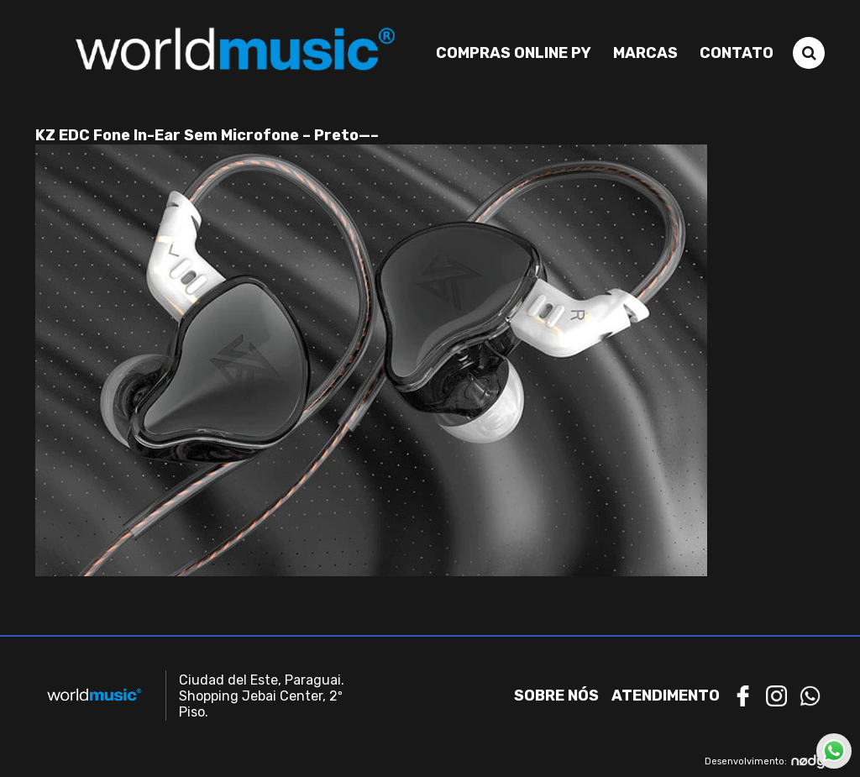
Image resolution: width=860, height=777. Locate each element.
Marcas (645, 52)
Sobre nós (556, 695)
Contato (736, 52)
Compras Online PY (513, 52)
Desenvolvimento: (765, 761)
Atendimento (665, 695)
